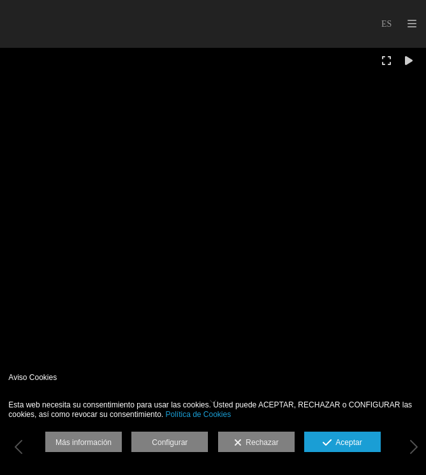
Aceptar (342, 443)
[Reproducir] (409, 60)
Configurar (169, 442)
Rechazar (256, 443)
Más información (83, 442)
